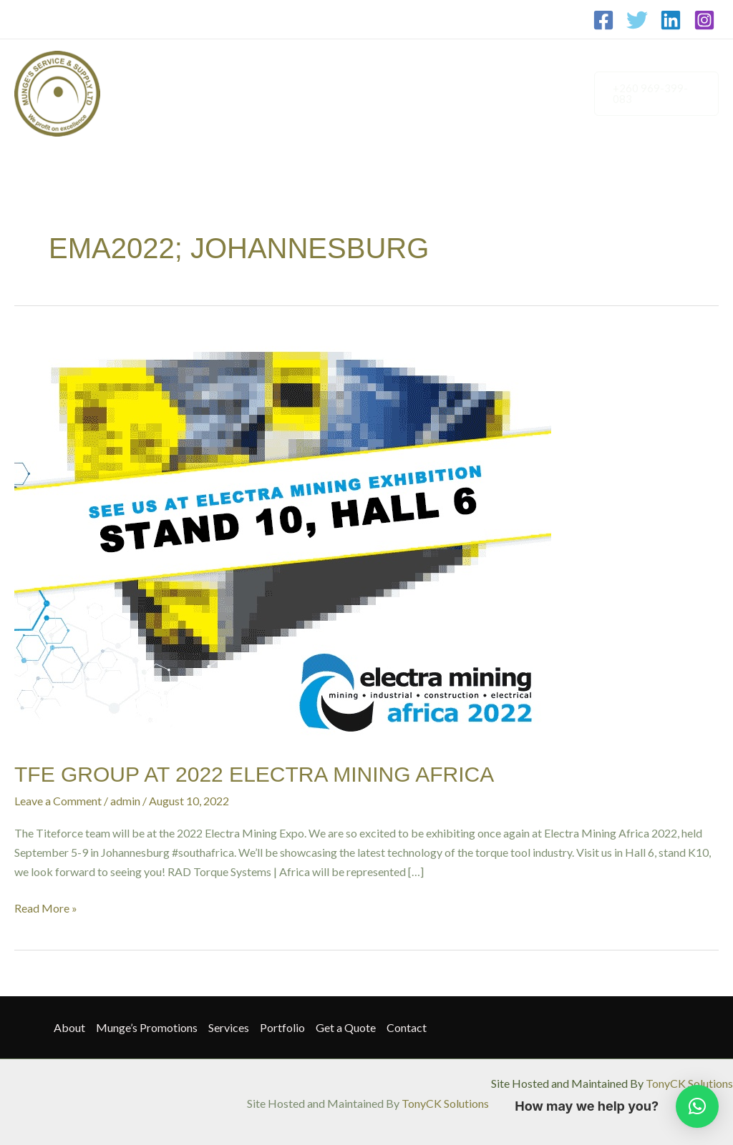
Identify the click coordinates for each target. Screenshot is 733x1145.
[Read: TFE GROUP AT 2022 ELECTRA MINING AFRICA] (282, 537)
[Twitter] (637, 20)
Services (336, 68)
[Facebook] (603, 20)
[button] (654, 94)
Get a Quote (478, 68)
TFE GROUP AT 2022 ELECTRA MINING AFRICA (254, 774)
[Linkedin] (670, 20)
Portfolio (402, 68)
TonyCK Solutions (689, 1083)
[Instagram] (704, 20)
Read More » (45, 906)
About (153, 68)
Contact (157, 118)
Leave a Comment (58, 800)
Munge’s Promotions (242, 68)
